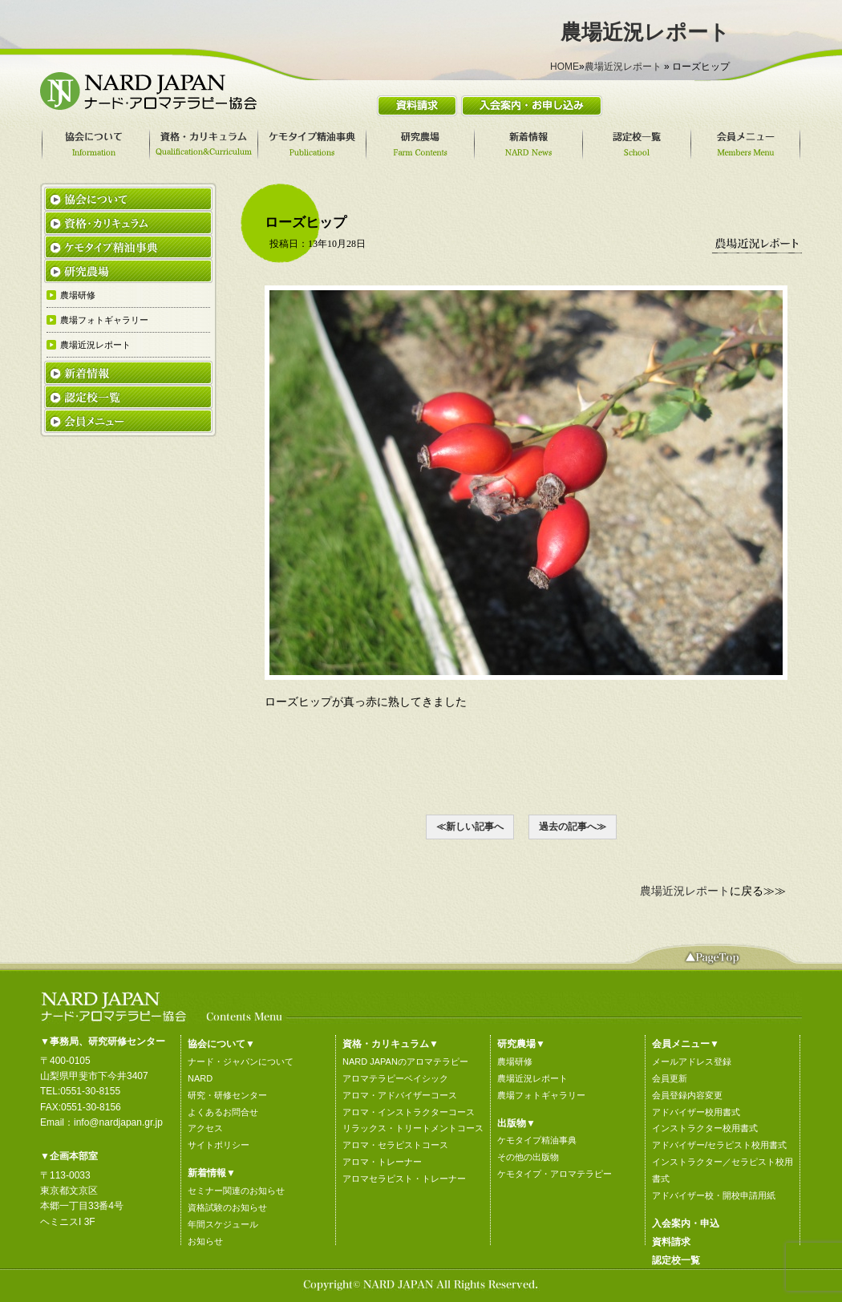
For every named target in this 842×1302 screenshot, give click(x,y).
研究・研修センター (227, 1095)
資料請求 (671, 1241)
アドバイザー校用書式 (696, 1112)
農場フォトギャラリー (541, 1095)
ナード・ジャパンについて (240, 1061)
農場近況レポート (623, 66)
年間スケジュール (223, 1224)
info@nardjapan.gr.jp (118, 1122)
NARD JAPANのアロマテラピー (405, 1061)
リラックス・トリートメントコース (413, 1128)
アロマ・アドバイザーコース (399, 1095)
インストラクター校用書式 (705, 1128)
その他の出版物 (528, 1157)
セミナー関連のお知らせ (236, 1190)
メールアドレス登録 (691, 1061)
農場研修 (514, 1061)
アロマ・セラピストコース (395, 1145)
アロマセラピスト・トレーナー (404, 1178)
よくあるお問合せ (223, 1112)
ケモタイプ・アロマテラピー (554, 1174)
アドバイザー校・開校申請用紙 (713, 1195)
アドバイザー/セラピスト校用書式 (719, 1145)
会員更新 (669, 1078)
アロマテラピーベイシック (395, 1078)
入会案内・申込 (685, 1223)
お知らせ (205, 1241)
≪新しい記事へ (470, 826)
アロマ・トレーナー (382, 1162)
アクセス (205, 1128)
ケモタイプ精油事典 (537, 1140)
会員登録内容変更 (687, 1095)
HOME (564, 66)
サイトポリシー (218, 1145)
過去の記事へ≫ (572, 826)
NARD (200, 1078)
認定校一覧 (676, 1260)
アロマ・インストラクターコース (408, 1112)
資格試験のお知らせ (227, 1207)
